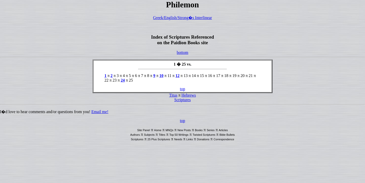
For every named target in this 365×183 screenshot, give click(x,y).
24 (123, 80)
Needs (178, 139)
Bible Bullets (227, 134)
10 (161, 75)
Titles (162, 134)
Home (157, 130)
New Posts (184, 130)
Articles (223, 130)
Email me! (99, 112)
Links (189, 139)
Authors (135, 134)
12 (177, 75)
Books (199, 130)
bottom (182, 52)
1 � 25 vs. (182, 64)
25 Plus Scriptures (159, 139)
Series (210, 130)
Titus (173, 95)
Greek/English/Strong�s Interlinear (182, 18)
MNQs (169, 130)
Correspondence (223, 139)
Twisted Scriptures (204, 134)
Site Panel (143, 130)
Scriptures (182, 100)
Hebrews (188, 95)
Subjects (149, 134)
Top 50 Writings (179, 134)
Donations (203, 139)
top (182, 89)
